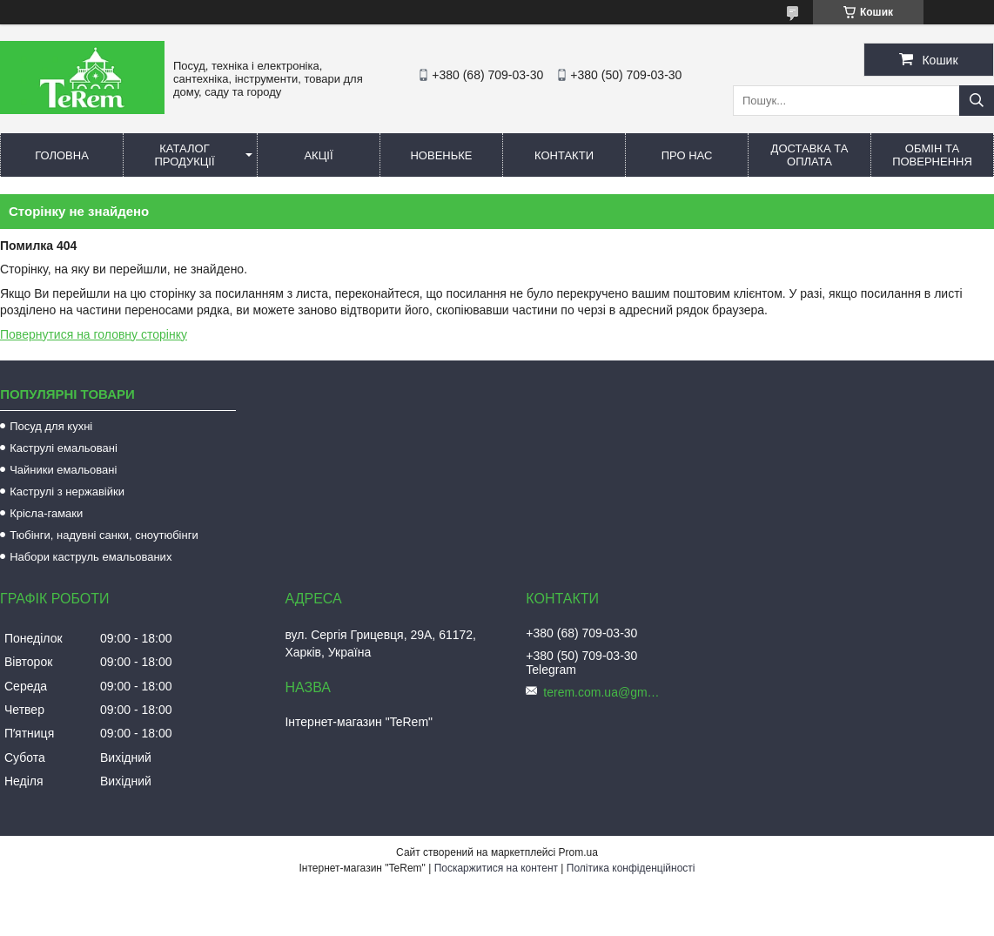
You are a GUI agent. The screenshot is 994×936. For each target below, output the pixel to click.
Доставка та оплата (810, 155)
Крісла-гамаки (46, 513)
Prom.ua (578, 852)
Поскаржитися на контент (496, 868)
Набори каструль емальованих (90, 556)
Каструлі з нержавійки (67, 491)
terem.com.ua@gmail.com (604, 692)
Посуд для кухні (51, 426)
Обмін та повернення (932, 155)
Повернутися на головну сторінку (93, 334)
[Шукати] (976, 100)
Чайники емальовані (63, 469)
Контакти (564, 155)
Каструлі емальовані (64, 448)
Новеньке (441, 155)
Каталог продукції (184, 155)
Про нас (687, 155)
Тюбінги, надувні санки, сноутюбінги (104, 535)
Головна (62, 155)
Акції (318, 155)
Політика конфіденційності (631, 868)
